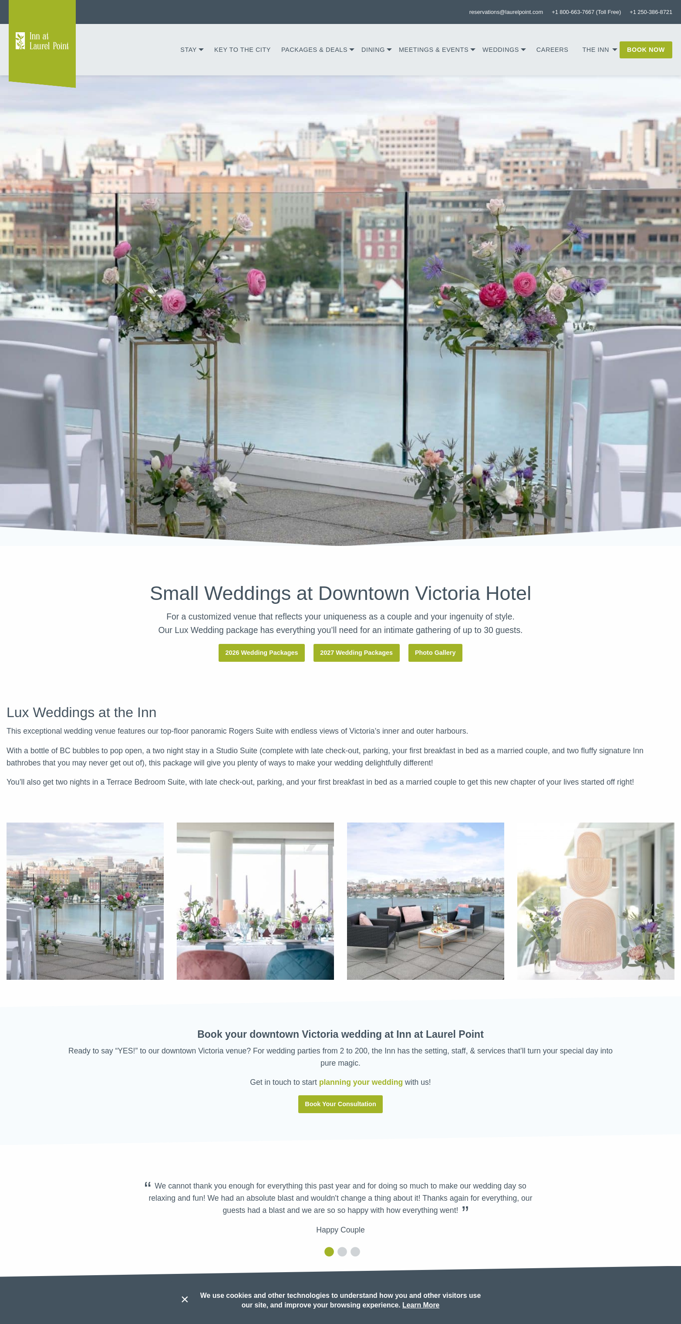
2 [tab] (340, 1251)
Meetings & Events (434, 49)
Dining (373, 49)
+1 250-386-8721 (651, 12)
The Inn (595, 49)
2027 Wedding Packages (356, 652)
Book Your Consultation (340, 1104)
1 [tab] (327, 1251)
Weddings (500, 49)
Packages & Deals (314, 49)
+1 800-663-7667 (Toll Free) (586, 12)
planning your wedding (361, 1082)
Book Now (646, 49)
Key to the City (242, 49)
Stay (188, 49)
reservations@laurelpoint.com (506, 12)
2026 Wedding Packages (262, 652)
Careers (552, 49)
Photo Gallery (435, 652)
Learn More (420, 1305)
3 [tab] (353, 1251)
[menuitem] (192, 49)
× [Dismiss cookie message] (185, 1299)
